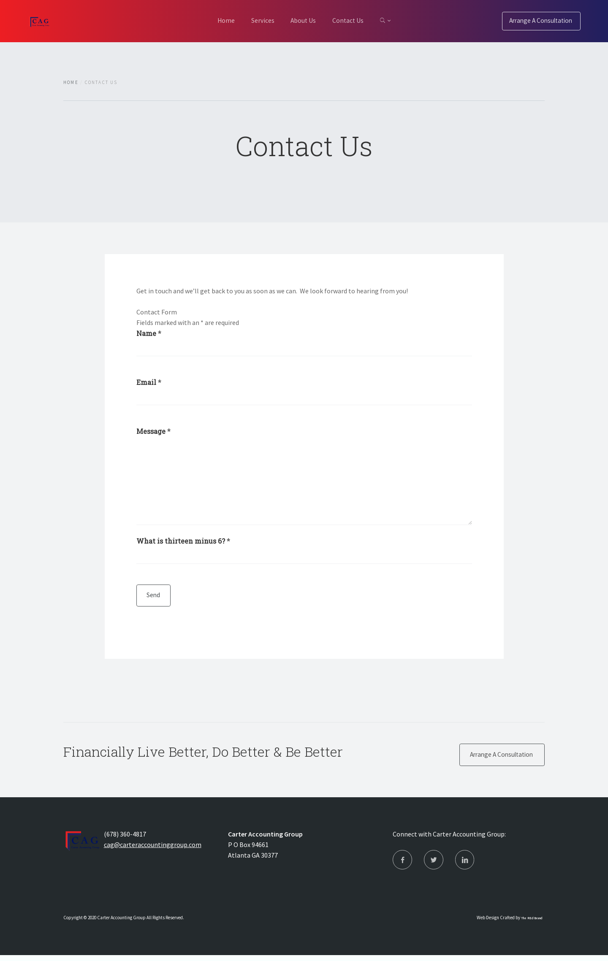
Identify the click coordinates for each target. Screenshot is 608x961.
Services (257, 20)
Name (148, 333)
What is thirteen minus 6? (183, 542)
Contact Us (353, 20)
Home (216, 20)
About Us (303, 20)
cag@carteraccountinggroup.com (152, 849)
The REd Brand (531, 924)
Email (148, 382)
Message (153, 432)
